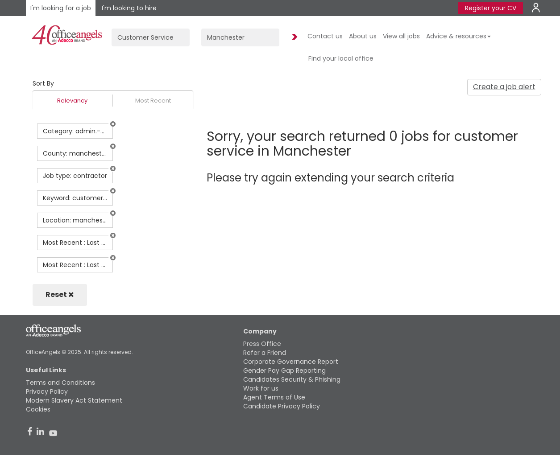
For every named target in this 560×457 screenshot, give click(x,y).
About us (363, 36)
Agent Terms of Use (274, 397)
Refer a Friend (264, 352)
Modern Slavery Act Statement (74, 400)
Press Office (262, 343)
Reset (60, 294)
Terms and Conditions (60, 382)
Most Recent (153, 100)
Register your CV (490, 8)
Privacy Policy (47, 391)
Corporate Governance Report (290, 361)
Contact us (325, 36)
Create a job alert (504, 87)
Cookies (38, 409)
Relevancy (72, 100)
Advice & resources (458, 36)
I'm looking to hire (129, 8)
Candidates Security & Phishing (291, 379)
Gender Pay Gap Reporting (284, 370)
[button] (112, 124)
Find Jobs (293, 37)
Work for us (260, 388)
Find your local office (340, 58)
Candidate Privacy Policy (281, 406)
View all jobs (401, 36)
